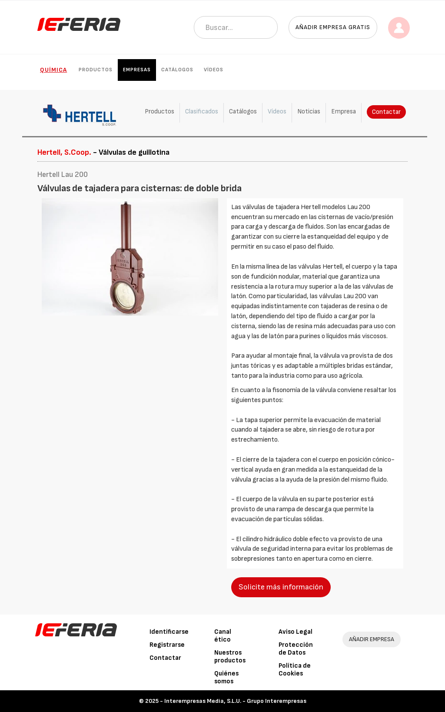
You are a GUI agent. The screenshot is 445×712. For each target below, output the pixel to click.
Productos (96, 70)
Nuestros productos (230, 657)
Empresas (137, 70)
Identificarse (169, 632)
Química (53, 69)
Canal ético (222, 636)
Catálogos (177, 70)
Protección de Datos (296, 649)
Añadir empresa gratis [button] (333, 27)
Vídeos (213, 70)
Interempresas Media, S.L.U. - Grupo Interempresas (235, 701)
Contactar (386, 112)
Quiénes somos (226, 677)
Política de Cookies (295, 670)
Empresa (343, 111)
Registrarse (167, 645)
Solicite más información (281, 587)
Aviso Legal (295, 632)
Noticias (308, 111)
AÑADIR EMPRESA (371, 639)
